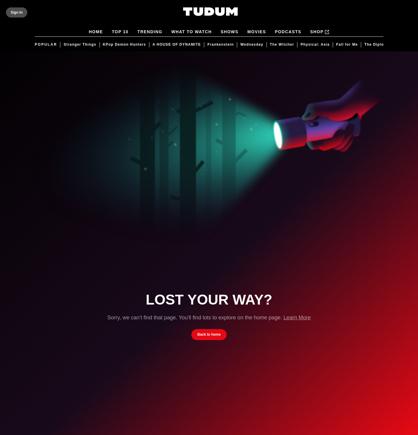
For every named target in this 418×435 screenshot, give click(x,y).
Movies (256, 32)
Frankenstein (220, 45)
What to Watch (191, 32)
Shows (230, 32)
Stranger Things (79, 45)
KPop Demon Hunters (124, 45)
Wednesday (251, 45)
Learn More (297, 318)
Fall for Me (347, 45)
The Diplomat (377, 45)
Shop (319, 32)
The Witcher (282, 45)
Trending (149, 32)
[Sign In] (16, 12)
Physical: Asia (315, 45)
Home (96, 32)
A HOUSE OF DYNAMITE (176, 45)
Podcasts (288, 32)
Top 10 (120, 32)
